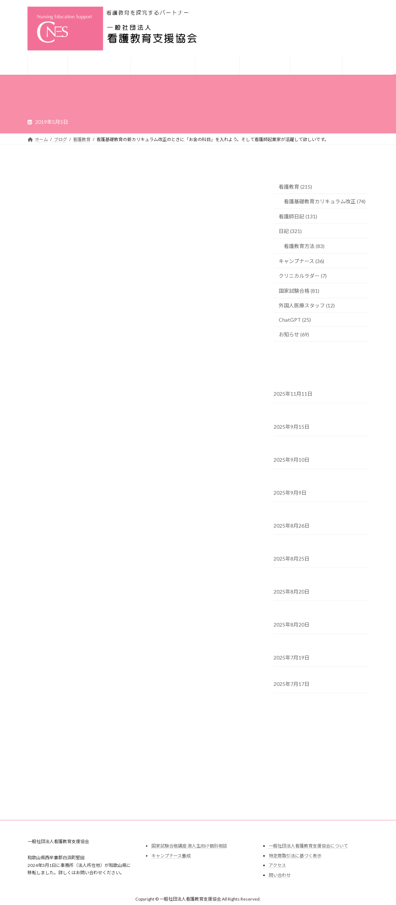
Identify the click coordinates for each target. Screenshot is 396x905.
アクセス (277, 865)
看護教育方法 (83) (304, 246)
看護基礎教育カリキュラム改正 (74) (325, 202)
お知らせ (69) (294, 334)
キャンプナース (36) (301, 261)
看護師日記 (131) (298, 216)
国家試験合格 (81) (299, 291)
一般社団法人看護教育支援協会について (308, 846)
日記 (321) (290, 231)
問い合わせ (280, 875)
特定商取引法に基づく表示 (295, 855)
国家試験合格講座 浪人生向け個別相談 (189, 846)
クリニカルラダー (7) (303, 276)
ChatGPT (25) (295, 320)
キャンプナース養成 (171, 855)
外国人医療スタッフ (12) (307, 306)
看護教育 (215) (295, 187)
